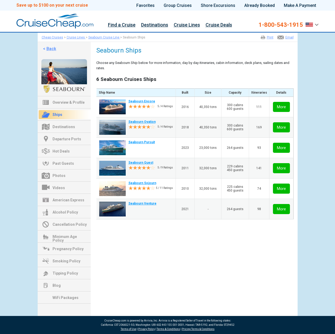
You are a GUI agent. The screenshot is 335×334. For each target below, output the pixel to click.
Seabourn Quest (140, 162)
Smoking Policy (66, 261)
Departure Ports (67, 139)
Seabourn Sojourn (142, 183)
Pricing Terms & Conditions (198, 329)
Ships (57, 114)
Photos (59, 175)
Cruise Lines (187, 25)
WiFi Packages (66, 298)
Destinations (154, 25)
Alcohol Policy (65, 212)
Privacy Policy (146, 329)
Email (289, 37)
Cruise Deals (219, 25)
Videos (59, 188)
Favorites (145, 5)
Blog (57, 285)
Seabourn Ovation (142, 122)
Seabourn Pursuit (141, 142)
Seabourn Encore (141, 101)
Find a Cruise (122, 25)
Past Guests (63, 163)
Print (270, 37)
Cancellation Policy (70, 224)
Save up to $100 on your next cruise (52, 5)
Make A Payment (300, 5)
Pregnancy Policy (68, 249)
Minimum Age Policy (65, 237)
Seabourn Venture (142, 203)
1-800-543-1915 (281, 25)
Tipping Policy (65, 273)
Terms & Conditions (168, 329)
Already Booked (259, 5)
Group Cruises (178, 5)
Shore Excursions (218, 5)
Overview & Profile (69, 102)
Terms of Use (128, 329)
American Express (68, 200)
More (281, 107)
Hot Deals (61, 151)
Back (51, 48)
